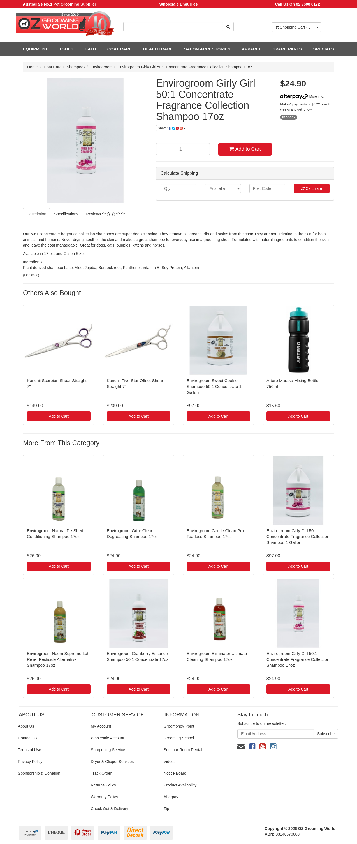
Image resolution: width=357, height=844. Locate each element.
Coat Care (53, 67)
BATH (90, 49)
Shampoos (76, 67)
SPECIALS (323, 49)
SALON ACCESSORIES (207, 49)
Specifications (66, 214)
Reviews (105, 214)
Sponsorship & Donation (39, 773)
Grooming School (179, 738)
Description (36, 214)
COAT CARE (119, 49)
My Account (101, 726)
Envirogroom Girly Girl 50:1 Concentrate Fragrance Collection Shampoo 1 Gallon (297, 536)
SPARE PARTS (287, 49)
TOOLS (66, 49)
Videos (170, 761)
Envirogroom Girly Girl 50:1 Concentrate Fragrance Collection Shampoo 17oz (185, 67)
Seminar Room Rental (183, 750)
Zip (166, 808)
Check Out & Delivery (109, 808)
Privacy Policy (30, 761)
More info (301, 96)
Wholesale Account (107, 738)
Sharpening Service (108, 750)
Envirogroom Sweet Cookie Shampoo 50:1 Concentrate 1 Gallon (214, 386)
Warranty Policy (104, 797)
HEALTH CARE (158, 49)
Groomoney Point (179, 726)
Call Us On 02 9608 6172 (297, 4)
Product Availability (180, 785)
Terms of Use (29, 750)
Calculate (311, 188)
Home (32, 67)
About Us (26, 726)
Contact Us (27, 738)
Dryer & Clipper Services (112, 761)
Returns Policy (103, 785)
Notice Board (175, 773)
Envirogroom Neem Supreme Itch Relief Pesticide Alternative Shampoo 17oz (58, 659)
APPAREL (251, 49)
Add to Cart (245, 149)
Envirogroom (101, 67)
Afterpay (171, 797)
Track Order (101, 773)
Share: (172, 128)
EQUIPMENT (35, 49)
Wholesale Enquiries (178, 4)
